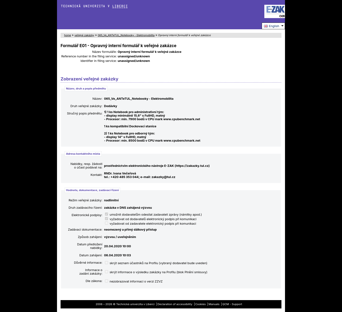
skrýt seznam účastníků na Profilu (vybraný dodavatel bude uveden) (156, 263)
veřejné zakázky (84, 35)
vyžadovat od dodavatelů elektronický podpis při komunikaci (150, 219)
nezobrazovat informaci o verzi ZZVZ (134, 281)
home (67, 35)
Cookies (200, 304)
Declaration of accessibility (174, 304)
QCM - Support (232, 304)
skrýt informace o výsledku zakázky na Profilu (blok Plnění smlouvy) (156, 272)
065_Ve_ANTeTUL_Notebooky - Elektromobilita (126, 35)
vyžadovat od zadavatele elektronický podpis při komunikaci (150, 223)
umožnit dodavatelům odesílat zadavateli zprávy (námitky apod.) (153, 214)
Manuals (214, 304)
